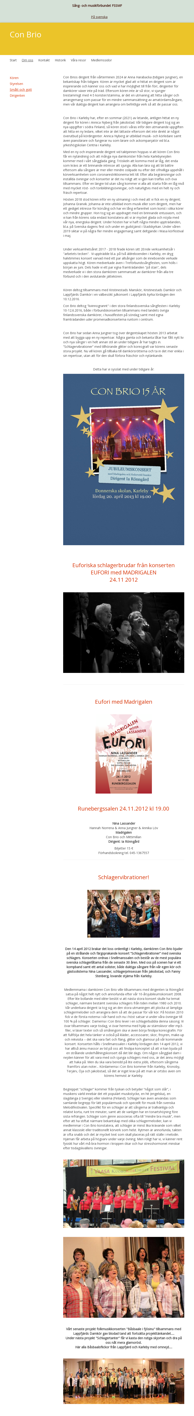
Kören (14, 78)
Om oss (27, 60)
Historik (60, 60)
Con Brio (25, 34)
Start (13, 60)
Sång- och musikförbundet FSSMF (97, 5)
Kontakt (44, 60)
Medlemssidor (101, 60)
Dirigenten (17, 95)
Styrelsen (16, 84)
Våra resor (78, 60)
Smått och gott (21, 89)
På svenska (99, 17)
